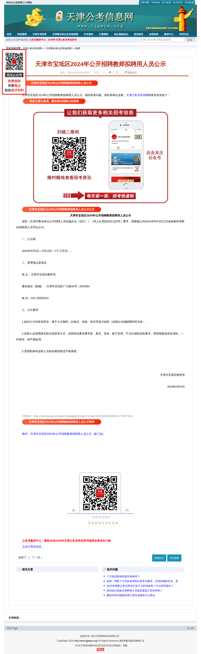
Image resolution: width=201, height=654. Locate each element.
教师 (78, 48)
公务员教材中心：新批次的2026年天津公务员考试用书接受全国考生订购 (66, 540)
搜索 (190, 40)
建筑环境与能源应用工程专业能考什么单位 (131, 595)
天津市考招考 (39, 34)
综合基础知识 (121, 34)
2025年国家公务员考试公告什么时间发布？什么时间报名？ (140, 585)
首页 (9, 34)
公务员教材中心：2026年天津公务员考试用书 (53, 39)
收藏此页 (159, 558)
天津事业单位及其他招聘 (65, 34)
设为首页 (178, 2)
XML (125, 645)
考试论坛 (184, 34)
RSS (9, 628)
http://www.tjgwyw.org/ (86, 640)
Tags (15, 628)
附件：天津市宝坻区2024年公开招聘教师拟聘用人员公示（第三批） (63, 433)
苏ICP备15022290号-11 (131, 640)
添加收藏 (189, 2)
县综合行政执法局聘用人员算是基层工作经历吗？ (135, 590)
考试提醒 (174, 558)
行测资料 (103, 34)
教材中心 (169, 34)
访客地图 (144, 2)
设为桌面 (166, 2)
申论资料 (88, 34)
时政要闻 (22, 34)
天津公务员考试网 (32, 48)
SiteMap (155, 2)
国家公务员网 (13, 39)
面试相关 (138, 34)
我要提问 (132, 72)
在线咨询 (153, 34)
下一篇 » (37, 557)
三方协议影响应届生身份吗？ (123, 576)
